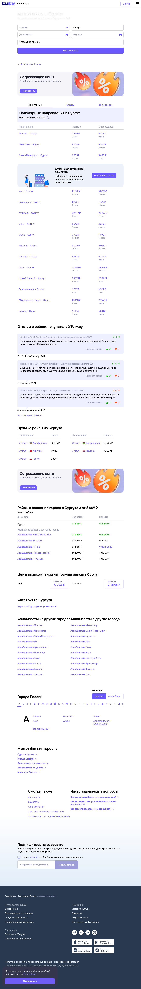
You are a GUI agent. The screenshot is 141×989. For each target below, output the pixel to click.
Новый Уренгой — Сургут (32, 278)
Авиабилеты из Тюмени (30, 668)
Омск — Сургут (27, 234)
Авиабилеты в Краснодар (84, 663)
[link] (28, 91)
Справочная (11, 908)
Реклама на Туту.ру (15, 934)
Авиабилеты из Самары (29, 674)
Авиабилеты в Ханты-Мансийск (34, 534)
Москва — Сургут (28, 133)
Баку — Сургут (26, 267)
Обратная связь (80, 917)
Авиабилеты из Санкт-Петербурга (35, 636)
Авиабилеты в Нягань (28, 546)
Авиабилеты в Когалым (29, 540)
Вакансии (77, 913)
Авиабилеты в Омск (81, 674)
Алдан (96, 716)
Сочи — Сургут (26, 223)
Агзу (35, 720)
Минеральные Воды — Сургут (34, 300)
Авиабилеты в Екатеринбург (85, 658)
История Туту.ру (80, 908)
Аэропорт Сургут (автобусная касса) (37, 606)
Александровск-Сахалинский (102, 722)
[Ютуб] (87, 931)
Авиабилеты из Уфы (27, 641)
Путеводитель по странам (19, 913)
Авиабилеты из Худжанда (31, 652)
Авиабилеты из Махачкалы (31, 630)
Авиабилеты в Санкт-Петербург (87, 630)
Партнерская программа (18, 938)
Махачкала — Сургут (29, 144)
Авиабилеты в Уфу (80, 641)
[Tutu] (8, 3)
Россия (33, 896)
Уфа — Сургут (26, 191)
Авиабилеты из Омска (29, 663)
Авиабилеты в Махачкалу (83, 625)
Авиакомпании (36, 806)
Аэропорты (34, 797)
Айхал (66, 720)
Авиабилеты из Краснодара (32, 647)
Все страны (23, 896)
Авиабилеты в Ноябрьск (30, 558)
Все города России (29, 64)
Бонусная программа (16, 917)
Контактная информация (85, 922)
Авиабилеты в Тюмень (82, 668)
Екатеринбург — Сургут (31, 289)
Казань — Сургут (27, 311)
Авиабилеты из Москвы (29, 625)
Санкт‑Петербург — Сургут (33, 155)
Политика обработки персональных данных (28, 961)
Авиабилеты (10, 896)
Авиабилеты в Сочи (80, 647)
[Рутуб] (94, 931)
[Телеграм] (74, 931)
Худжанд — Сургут (29, 212)
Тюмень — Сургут (28, 245)
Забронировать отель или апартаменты (49, 816)
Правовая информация (66, 961)
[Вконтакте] (81, 931)
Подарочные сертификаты (19, 922)
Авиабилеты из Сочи (28, 658)
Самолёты (33, 801)
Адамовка (68, 716)
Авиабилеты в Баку (80, 652)
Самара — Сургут (28, 256)
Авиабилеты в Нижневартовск (33, 552)
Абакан (37, 716)
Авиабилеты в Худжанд (82, 636)
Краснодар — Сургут (30, 202)
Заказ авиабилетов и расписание (46, 811)
